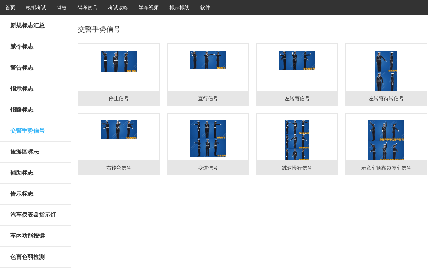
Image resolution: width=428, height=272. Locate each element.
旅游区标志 (24, 152)
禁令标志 (21, 46)
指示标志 (21, 89)
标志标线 (179, 7)
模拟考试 (36, 7)
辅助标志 (21, 173)
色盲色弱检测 (27, 257)
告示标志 (21, 194)
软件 (205, 7)
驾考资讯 (87, 7)
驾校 (62, 7)
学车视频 (149, 7)
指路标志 (21, 110)
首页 (10, 7)
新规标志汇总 (27, 25)
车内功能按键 (27, 236)
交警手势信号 (27, 131)
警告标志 (21, 68)
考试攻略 (118, 7)
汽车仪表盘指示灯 (33, 215)
